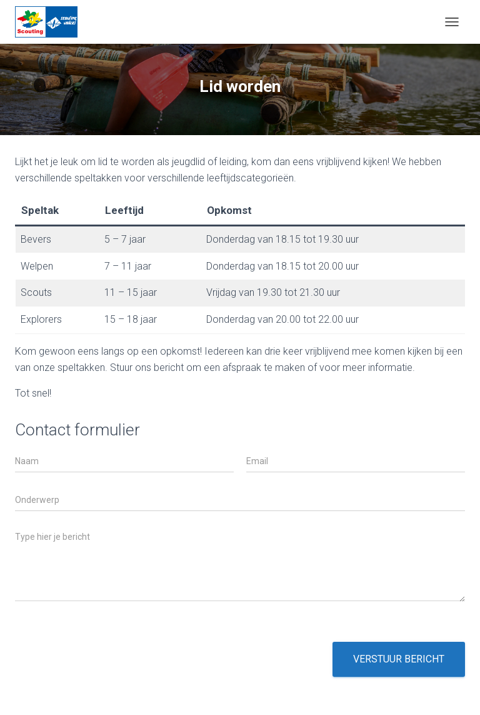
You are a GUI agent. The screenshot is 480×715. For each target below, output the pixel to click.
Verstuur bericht (398, 659)
